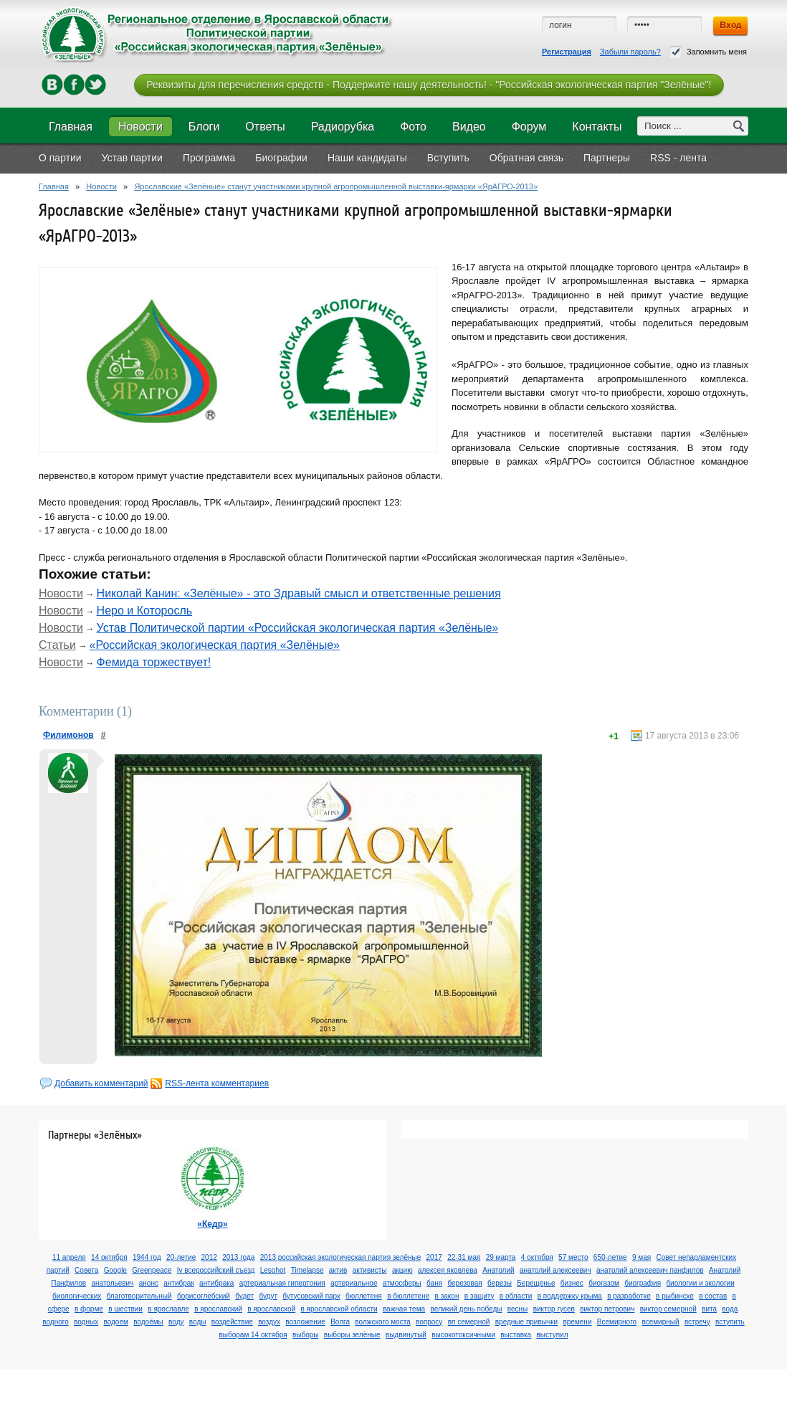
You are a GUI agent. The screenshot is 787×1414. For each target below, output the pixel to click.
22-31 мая (463, 1257)
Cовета (86, 1270)
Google (115, 1270)
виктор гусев (554, 1309)
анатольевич (112, 1283)
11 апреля (69, 1257)
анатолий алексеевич (555, 1270)
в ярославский (218, 1309)
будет (244, 1296)
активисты (370, 1270)
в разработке (629, 1296)
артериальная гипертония (282, 1283)
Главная (54, 186)
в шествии (125, 1309)
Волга (340, 1322)
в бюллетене (408, 1296)
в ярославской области (339, 1309)
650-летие (610, 1257)
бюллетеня (363, 1296)
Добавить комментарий (101, 1083)
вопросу (429, 1322)
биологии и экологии (700, 1283)
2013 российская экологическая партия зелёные (340, 1257)
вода (730, 1309)
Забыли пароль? (630, 51)
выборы (305, 1335)
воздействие (232, 1322)
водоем (115, 1322)
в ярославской (271, 1309)
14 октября (109, 1257)
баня (434, 1283)
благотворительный (139, 1296)
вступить (730, 1322)
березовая (464, 1283)
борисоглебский (203, 1296)
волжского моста (382, 1322)
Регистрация (566, 51)
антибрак (178, 1283)
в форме (89, 1309)
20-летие (181, 1257)
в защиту (479, 1296)
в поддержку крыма (570, 1296)
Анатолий (498, 1270)
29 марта (501, 1257)
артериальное (353, 1283)
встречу (697, 1322)
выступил (552, 1335)
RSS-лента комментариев (217, 1083)
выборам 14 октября (253, 1335)
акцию (402, 1270)
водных (86, 1322)
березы (499, 1283)
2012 (209, 1257)
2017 (434, 1257)
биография (642, 1283)
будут (268, 1296)
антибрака (216, 1283)
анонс (148, 1283)
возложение (305, 1322)
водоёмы (148, 1322)
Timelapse (307, 1270)
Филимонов (68, 735)
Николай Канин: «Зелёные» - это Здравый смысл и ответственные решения (299, 593)
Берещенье (536, 1283)
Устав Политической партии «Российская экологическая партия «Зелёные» (298, 628)
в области (516, 1296)
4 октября (537, 1257)
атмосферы (402, 1283)
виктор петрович (607, 1309)
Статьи (57, 645)
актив (338, 1270)
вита (709, 1309)
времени (577, 1322)
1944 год (147, 1257)
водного (55, 1322)
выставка (515, 1335)
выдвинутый (406, 1335)
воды (197, 1322)
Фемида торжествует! (154, 662)
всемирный (660, 1322)
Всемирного (616, 1322)
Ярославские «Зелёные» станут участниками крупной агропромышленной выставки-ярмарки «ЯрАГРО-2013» (336, 186)
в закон (447, 1296)
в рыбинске (675, 1296)
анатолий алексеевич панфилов (650, 1270)
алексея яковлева (447, 1270)
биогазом (603, 1283)
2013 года (238, 1257)
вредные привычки (526, 1322)
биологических (76, 1296)
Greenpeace (151, 1270)
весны (517, 1309)
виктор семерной (668, 1309)
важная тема (404, 1309)
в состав (713, 1296)
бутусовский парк (311, 1296)
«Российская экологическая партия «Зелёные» (215, 645)
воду (175, 1322)
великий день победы (466, 1309)
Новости (101, 186)
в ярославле (168, 1309)
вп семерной (469, 1322)
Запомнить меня (708, 52)
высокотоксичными (463, 1335)
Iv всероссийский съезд (216, 1270)
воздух (269, 1322)
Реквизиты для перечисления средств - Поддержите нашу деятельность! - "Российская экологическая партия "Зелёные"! (428, 84)
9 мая (641, 1257)
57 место (573, 1257)
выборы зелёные (352, 1335)
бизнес (572, 1283)
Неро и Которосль (144, 610)
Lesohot (273, 1270)
